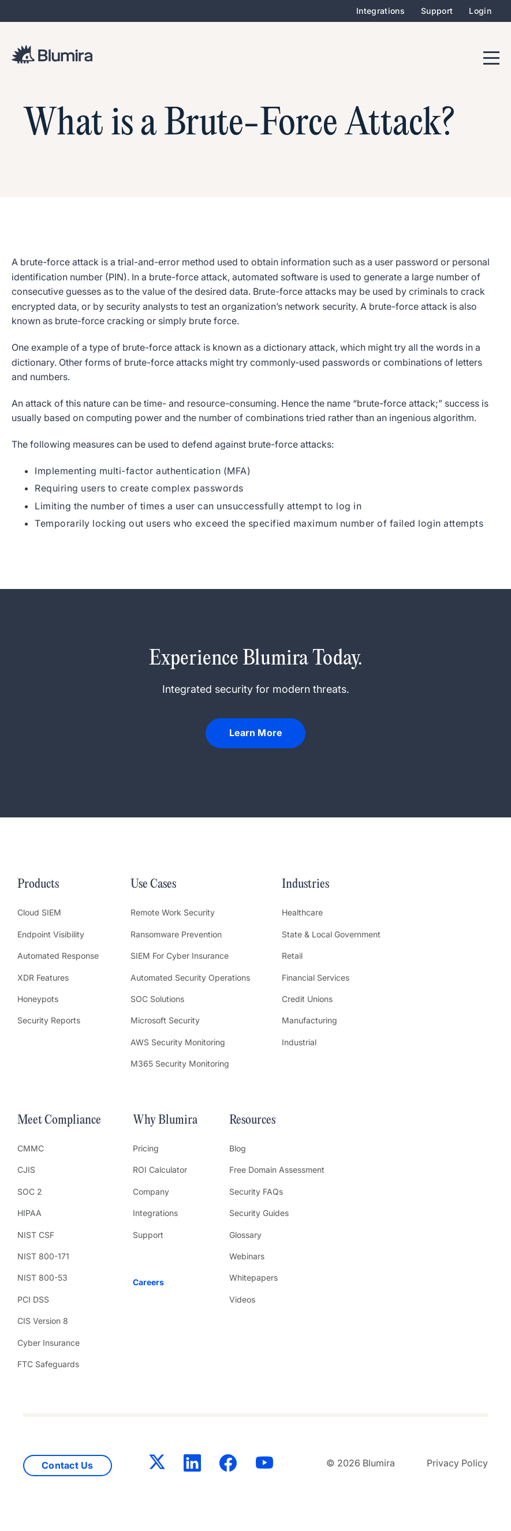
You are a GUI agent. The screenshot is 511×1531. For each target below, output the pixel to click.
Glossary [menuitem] (245, 1235)
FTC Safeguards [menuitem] (48, 1364)
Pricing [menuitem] (146, 1148)
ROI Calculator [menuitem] (160, 1169)
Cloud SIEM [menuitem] (39, 912)
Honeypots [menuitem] (37, 999)
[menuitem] (165, 1282)
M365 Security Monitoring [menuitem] (179, 1063)
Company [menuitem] (151, 1191)
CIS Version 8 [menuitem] (42, 1321)
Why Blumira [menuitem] (165, 1120)
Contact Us (68, 1465)
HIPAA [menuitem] (29, 1213)
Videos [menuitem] (242, 1299)
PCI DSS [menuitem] (33, 1299)
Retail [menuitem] (292, 955)
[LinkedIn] (192, 1465)
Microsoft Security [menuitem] (165, 1020)
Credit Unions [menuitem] (307, 999)
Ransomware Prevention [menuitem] (176, 934)
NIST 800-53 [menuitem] (42, 1277)
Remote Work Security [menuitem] (172, 912)
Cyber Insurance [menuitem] (48, 1343)
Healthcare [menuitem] (302, 912)
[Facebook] (228, 1465)
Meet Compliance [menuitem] (59, 1120)
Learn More (255, 732)
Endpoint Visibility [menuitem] (50, 934)
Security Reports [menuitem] (48, 1020)
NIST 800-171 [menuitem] (43, 1256)
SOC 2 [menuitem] (29, 1191)
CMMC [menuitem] (30, 1148)
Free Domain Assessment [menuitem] (276, 1169)
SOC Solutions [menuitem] (157, 999)
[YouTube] (264, 1465)
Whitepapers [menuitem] (253, 1277)
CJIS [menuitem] (26, 1169)
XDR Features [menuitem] (43, 977)
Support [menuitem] (437, 11)
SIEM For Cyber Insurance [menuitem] (179, 955)
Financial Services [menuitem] (315, 977)
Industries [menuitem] (305, 884)
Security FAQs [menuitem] (256, 1191)
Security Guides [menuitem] (259, 1213)
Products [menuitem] (38, 884)
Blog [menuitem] (237, 1148)
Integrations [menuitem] (380, 11)
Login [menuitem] (480, 11)
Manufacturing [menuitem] (309, 1020)
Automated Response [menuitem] (58, 955)
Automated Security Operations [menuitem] (190, 977)
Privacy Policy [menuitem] (457, 1463)
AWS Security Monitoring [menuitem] (177, 1042)
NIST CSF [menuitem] (35, 1235)
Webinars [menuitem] (246, 1256)
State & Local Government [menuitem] (331, 934)
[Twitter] (157, 1464)
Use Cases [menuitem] (153, 884)
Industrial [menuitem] (299, 1042)
